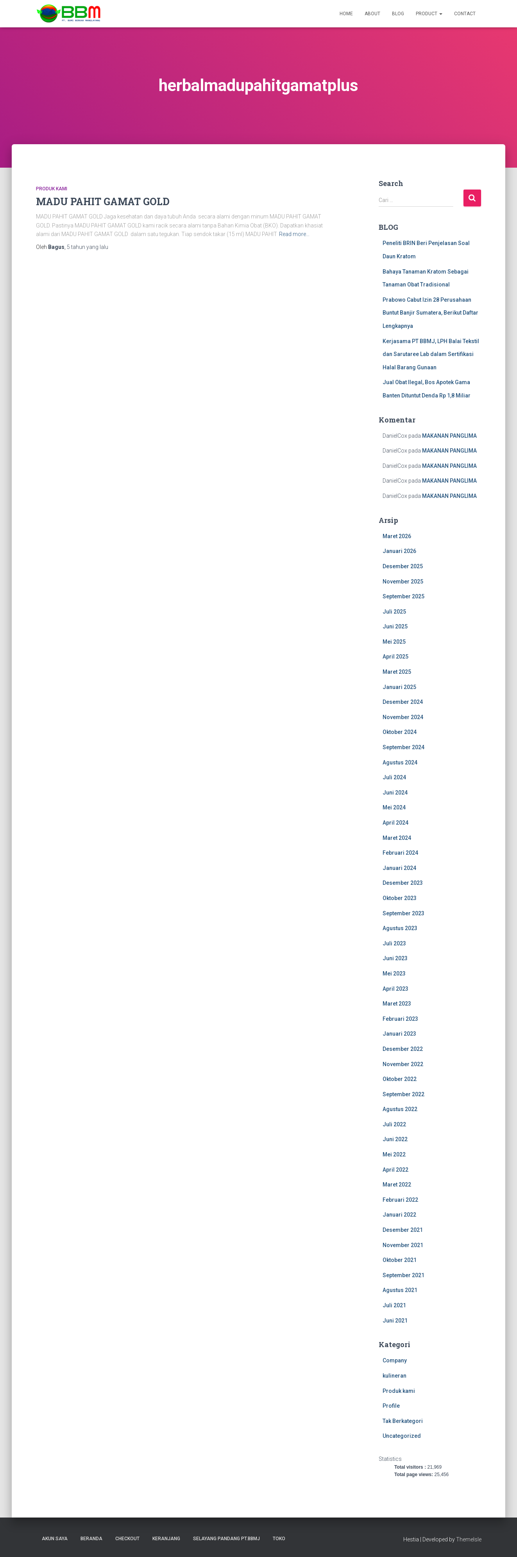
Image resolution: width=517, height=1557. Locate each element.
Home (346, 13)
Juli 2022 (394, 1124)
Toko (279, 1538)
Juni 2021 (395, 1320)
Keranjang (166, 1538)
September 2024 (403, 747)
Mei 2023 (394, 973)
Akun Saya (55, 1538)
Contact (465, 13)
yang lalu (87, 247)
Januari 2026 (399, 551)
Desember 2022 (403, 1049)
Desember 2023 (403, 883)
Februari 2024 (400, 853)
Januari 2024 (399, 868)
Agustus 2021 (400, 1290)
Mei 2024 (394, 807)
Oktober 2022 (400, 1079)
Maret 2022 (397, 1184)
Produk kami (51, 188)
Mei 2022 (394, 1154)
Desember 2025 (403, 566)
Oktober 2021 (400, 1260)
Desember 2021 (403, 1230)
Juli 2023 (394, 943)
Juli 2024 (394, 777)
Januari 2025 (399, 687)
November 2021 (403, 1245)
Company (395, 1360)
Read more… (294, 234)
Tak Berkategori (403, 1421)
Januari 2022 (399, 1215)
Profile (391, 1406)
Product (429, 13)
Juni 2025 (395, 626)
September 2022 (403, 1094)
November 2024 (403, 717)
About (372, 13)
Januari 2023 (399, 1034)
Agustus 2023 (400, 928)
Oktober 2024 (400, 732)
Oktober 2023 (400, 898)
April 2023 (395, 989)
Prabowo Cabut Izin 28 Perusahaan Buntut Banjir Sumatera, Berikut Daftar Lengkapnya (430, 313)
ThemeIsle (468, 1539)
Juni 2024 (395, 792)
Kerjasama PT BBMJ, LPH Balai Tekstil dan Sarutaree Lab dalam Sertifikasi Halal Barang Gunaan (431, 354)
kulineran (394, 1376)
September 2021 (403, 1275)
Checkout (127, 1538)
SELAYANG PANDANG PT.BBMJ (226, 1538)
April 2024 (395, 823)
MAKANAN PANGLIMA (449, 436)
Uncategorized (402, 1436)
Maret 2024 (397, 838)
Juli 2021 (394, 1305)
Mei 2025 (394, 642)
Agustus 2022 (400, 1109)
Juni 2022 (395, 1139)
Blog (398, 13)
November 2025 (403, 581)
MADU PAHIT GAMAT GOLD (103, 201)
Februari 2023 (400, 1019)
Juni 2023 (395, 958)
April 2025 (395, 656)
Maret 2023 (397, 1003)
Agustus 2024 (400, 762)
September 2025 (403, 596)
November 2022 (403, 1064)
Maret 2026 (397, 536)
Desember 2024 (403, 702)
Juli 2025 (394, 611)
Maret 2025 (397, 672)
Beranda (91, 1538)
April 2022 (395, 1170)
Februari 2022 (400, 1200)
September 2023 (403, 913)
